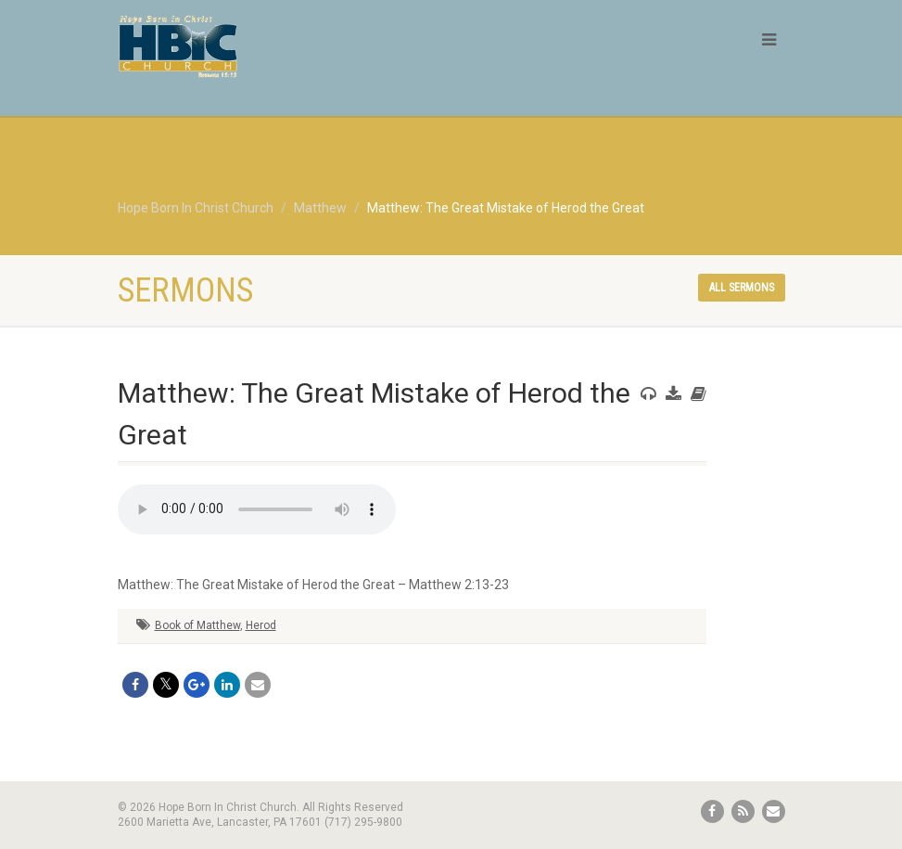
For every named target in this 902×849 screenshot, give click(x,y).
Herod (261, 625)
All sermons (741, 287)
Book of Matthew (197, 625)
